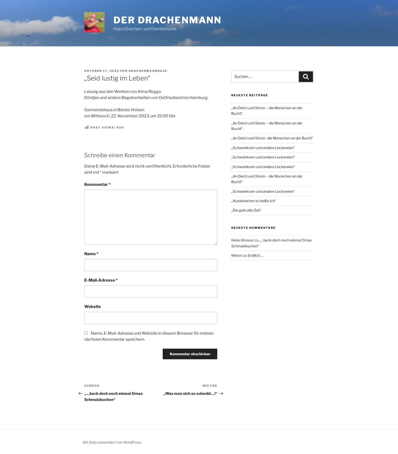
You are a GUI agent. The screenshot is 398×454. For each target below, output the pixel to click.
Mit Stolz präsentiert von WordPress (112, 442)
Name (91, 253)
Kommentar (97, 184)
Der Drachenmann (167, 20)
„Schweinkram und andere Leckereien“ (263, 147)
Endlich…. (255, 255)
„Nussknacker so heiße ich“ (253, 201)
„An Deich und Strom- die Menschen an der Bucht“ (272, 138)
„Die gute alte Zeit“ (246, 210)
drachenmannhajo (148, 71)
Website (92, 306)
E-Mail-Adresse (101, 280)
